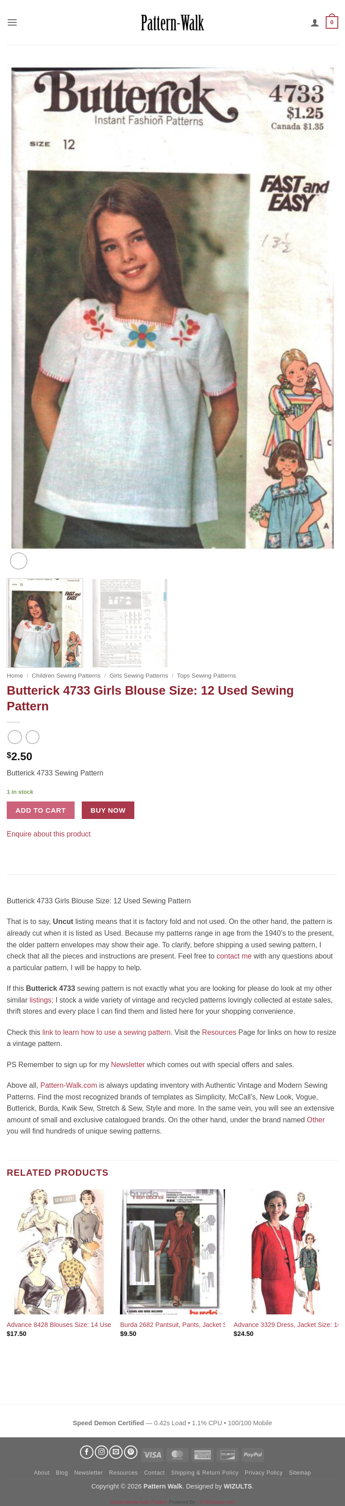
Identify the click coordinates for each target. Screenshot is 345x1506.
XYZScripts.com (217, 1502)
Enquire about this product (49, 834)
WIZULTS (238, 1486)
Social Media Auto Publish (138, 1502)
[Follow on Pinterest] (130, 1452)
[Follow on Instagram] (101, 1452)
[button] (12, 22)
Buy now (108, 810)
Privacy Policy (264, 1473)
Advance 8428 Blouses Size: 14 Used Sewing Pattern (83, 1324)
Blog (62, 1473)
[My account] (314, 22)
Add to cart (41, 810)
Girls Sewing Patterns (139, 675)
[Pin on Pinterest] (31, 847)
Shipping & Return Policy (205, 1473)
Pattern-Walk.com (68, 1085)
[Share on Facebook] (15, 847)
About (42, 1473)
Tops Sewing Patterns (206, 675)
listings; (41, 1000)
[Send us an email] (116, 1452)
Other (316, 1120)
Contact (154, 1473)
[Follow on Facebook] (86, 1452)
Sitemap (300, 1473)
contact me (234, 956)
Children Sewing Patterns (66, 675)
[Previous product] (33, 737)
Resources (219, 1032)
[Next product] (15, 737)
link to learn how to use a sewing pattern (106, 1032)
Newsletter (128, 1064)
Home (15, 675)
